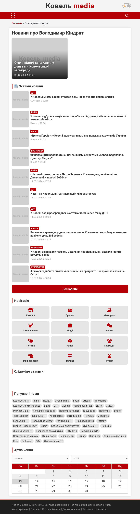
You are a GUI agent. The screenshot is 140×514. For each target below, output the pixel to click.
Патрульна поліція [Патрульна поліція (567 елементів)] (69, 410)
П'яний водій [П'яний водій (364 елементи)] (49, 436)
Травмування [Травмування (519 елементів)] (20, 415)
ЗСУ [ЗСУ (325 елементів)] (38, 441)
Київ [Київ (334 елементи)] (15, 441)
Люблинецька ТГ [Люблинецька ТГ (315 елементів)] (53, 441)
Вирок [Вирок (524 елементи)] (117, 410)
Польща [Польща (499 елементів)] (89, 415)
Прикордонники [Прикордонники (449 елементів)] (85, 421)
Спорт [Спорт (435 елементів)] (44, 426)
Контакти (100, 509)
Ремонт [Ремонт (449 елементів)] (101, 421)
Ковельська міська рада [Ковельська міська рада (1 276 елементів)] (26, 405)
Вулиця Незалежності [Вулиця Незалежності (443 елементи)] (25, 426)
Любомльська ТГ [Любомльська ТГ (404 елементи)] (22, 431)
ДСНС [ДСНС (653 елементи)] (99, 405)
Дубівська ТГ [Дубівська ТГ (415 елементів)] (90, 426)
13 (20, 481)
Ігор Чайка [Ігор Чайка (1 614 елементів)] (100, 400)
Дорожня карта (71, 509)
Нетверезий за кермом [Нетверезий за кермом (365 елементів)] (25, 436)
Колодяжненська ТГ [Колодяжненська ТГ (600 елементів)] (44, 410)
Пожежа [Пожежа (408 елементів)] (106, 426)
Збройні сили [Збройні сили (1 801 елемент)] (62, 400)
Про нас (35, 509)
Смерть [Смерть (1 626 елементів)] (87, 400)
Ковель (70, 6)
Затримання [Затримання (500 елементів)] (74, 415)
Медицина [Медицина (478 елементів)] (103, 415)
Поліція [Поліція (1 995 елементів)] (47, 400)
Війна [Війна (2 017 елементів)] (36, 400)
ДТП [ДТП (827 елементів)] (56, 405)
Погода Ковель (51, 509)
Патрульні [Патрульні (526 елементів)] (104, 410)
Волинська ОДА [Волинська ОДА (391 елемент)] (89, 431)
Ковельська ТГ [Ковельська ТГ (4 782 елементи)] (21, 400)
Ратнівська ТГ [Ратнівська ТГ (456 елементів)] (64, 421)
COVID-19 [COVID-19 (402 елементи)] (72, 431)
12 (119, 476)
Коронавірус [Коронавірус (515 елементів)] (56, 415)
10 (86, 476)
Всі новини (70, 289)
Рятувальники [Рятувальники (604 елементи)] (21, 410)
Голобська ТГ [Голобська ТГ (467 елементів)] (20, 421)
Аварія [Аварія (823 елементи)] (66, 405)
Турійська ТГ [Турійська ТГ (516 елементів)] (39, 415)
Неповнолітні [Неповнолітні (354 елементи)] (67, 436)
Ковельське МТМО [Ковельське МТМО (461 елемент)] (42, 421)
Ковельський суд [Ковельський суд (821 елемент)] (82, 405)
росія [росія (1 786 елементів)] (76, 400)
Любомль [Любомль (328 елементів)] (27, 441)
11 (103, 476)
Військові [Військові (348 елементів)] (94, 436)
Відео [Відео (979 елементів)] (47, 405)
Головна (17, 23)
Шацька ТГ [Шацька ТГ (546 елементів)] (89, 410)
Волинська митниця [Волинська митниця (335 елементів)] (115, 436)
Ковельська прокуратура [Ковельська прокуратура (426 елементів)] (65, 426)
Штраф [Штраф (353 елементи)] (82, 436)
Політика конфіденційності (86, 504)
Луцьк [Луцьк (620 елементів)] (109, 405)
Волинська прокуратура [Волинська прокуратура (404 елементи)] (49, 431)
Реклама (88, 509)
